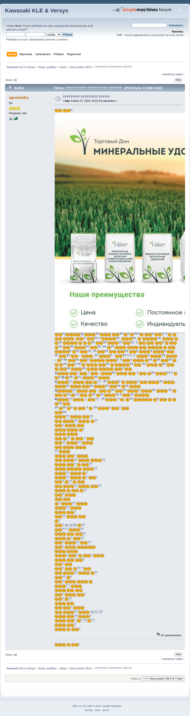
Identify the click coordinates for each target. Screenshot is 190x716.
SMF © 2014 (94, 706)
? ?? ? (73, 568)
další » (180, 74)
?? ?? (78, 382)
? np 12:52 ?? (70, 525)
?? (76, 390)
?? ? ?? (77, 399)
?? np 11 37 (79, 612)
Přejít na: (136, 678)
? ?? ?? (73, 542)
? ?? (73, 464)
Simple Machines (111, 706)
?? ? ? (76, 477)
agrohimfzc (19, 97)
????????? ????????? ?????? (86, 97)
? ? (78, 373)
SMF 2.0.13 (78, 706)
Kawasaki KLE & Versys (36, 10)
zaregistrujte (61, 25)
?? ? (74, 438)
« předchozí (168, 74)
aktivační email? (16, 29)
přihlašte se (39, 25)
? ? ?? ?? (75, 620)
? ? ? (79, 555)
